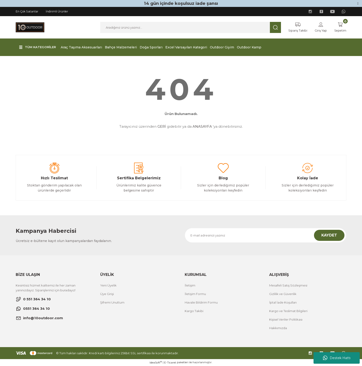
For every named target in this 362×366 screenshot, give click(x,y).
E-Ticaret (170, 362)
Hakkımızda (278, 328)
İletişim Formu (195, 294)
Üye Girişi (107, 294)
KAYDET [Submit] (329, 235)
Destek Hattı (336, 357)
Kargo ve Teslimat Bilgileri (288, 311)
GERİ (161, 126)
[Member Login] (319, 27)
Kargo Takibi (194, 311)
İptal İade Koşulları (283, 302)
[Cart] (339, 27)
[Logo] (30, 27)
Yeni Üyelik (108, 285)
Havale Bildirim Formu (201, 302)
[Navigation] (38, 47)
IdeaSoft (156, 362)
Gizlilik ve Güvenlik (282, 294)
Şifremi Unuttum (112, 302)
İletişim (190, 285)
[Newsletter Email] (265, 235)
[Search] (189, 27)
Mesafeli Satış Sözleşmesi (288, 285)
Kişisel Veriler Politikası (285, 320)
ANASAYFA (202, 126)
